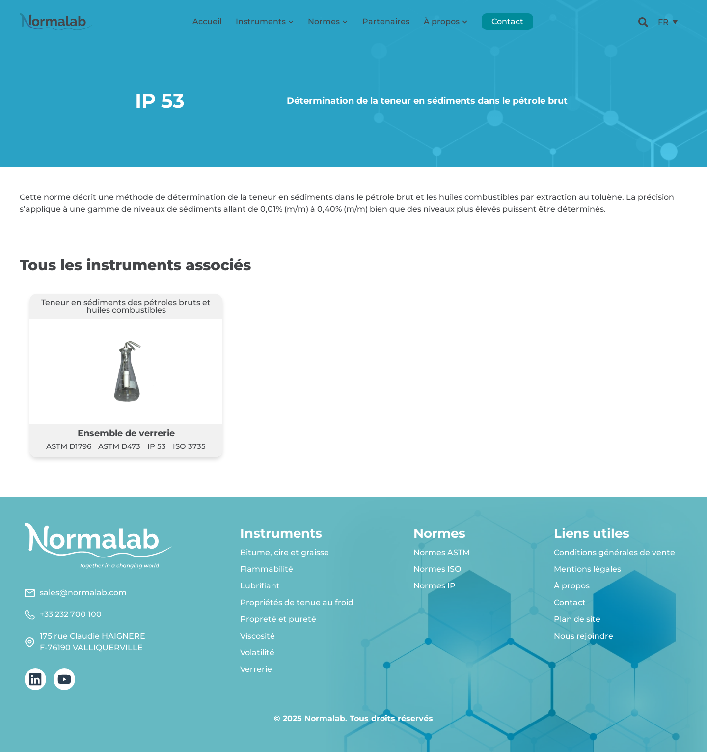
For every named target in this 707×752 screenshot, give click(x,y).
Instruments (265, 21)
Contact (507, 22)
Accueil (206, 22)
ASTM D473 (119, 446)
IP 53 (156, 446)
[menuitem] (667, 22)
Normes (328, 21)
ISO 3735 (189, 446)
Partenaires (385, 22)
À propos (445, 21)
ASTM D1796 (68, 446)
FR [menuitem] (663, 22)
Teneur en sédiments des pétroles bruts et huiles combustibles (126, 306)
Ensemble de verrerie (126, 433)
